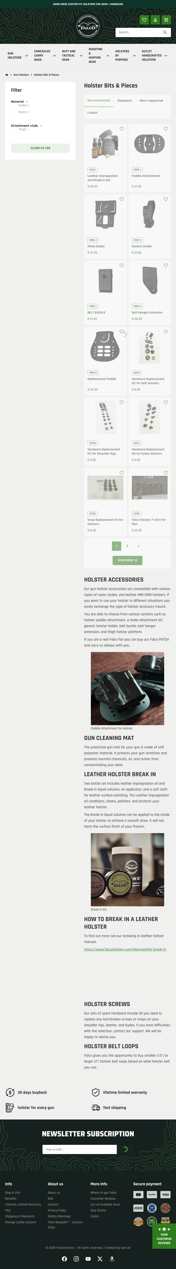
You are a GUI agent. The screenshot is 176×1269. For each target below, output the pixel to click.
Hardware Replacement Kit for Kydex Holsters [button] (148, 451)
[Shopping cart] (166, 19)
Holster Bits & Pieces (46, 75)
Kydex (24, 108)
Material (20, 102)
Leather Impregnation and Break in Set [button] (102, 178)
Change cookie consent (20, 1222)
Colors (95, 1216)
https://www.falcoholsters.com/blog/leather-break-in (125, 949)
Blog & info (12, 1193)
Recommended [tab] (98, 100)
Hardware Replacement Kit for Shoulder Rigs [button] (103, 451)
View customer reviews (164, 1236)
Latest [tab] (92, 112)
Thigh (24, 132)
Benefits (10, 1198)
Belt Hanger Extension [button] (147, 313)
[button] (40, 108)
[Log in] (155, 19)
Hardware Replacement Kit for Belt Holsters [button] (148, 381)
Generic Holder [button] (142, 246)
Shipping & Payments (20, 1216)
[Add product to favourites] (121, 128)
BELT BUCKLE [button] (96, 313)
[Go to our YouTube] (88, 1259)
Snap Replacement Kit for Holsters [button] (105, 522)
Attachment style (27, 126)
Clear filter (40, 148)
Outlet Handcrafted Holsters (155, 55)
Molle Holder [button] (96, 246)
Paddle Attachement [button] (146, 176)
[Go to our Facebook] (64, 1259)
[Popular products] (144, 19)
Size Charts (98, 1210)
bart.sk (125, 1248)
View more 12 (127, 560)
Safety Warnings (59, 1216)
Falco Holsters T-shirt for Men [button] (149, 522)
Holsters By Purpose (126, 55)
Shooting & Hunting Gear (99, 55)
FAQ (7, 1210)
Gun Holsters (18, 55)
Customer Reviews (103, 1198)
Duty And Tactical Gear (73, 55)
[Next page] (138, 546)
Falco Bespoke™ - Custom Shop (65, 1225)
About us (54, 1193)
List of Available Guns (105, 1204)
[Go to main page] (6, 75)
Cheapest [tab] (124, 100)
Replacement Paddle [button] (101, 379)
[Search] (165, 32)
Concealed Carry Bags (45, 55)
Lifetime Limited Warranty (23, 1204)
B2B (50, 1198)
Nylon (24, 115)
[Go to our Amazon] (112, 1259)
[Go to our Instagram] (76, 1259)
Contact (53, 1204)
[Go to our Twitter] (100, 1259)
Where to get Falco (104, 1193)
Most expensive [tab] (151, 100)
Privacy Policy (57, 1210)
